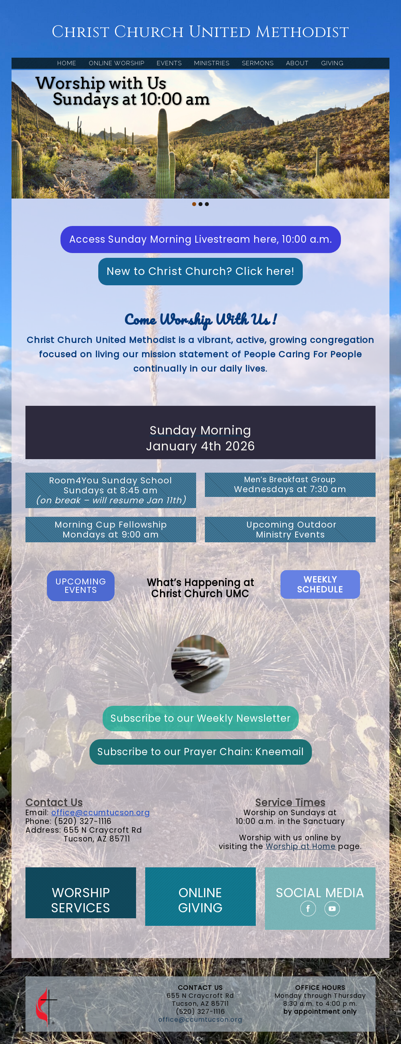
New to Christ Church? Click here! (200, 271)
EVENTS (169, 63)
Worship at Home (301, 846)
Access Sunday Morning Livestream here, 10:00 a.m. (200, 239)
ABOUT (297, 63)
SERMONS (258, 63)
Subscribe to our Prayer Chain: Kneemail (200, 751)
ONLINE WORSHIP (116, 63)
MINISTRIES (212, 63)
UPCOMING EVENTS (80, 586)
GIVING (332, 63)
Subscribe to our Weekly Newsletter (201, 718)
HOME (66, 63)
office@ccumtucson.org (100, 812)
